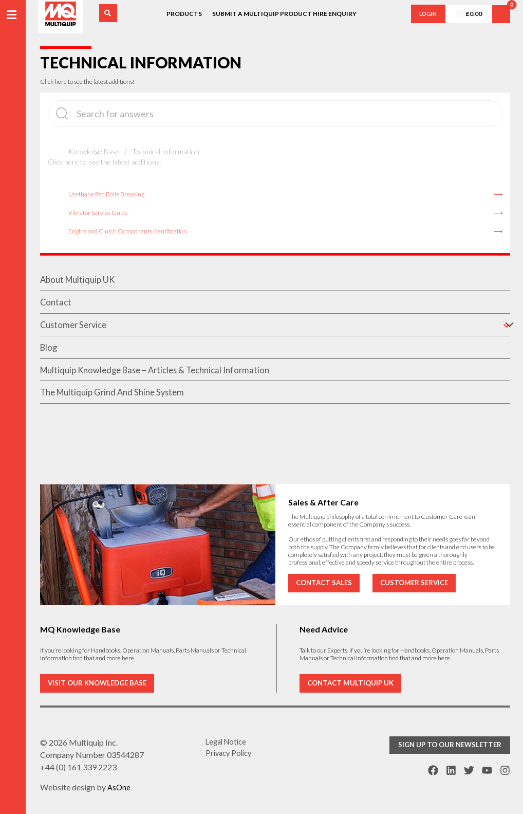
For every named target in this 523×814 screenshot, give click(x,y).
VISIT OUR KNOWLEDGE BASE (100, 682)
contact (56, 304)
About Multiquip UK (80, 280)
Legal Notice (228, 742)
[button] (460, 745)
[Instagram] (505, 770)
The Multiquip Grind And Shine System (117, 398)
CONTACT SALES (326, 581)
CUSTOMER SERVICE (419, 581)
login (425, 13)
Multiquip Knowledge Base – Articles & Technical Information (163, 375)
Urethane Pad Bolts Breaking (106, 194)
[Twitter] (469, 770)
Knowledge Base (93, 151)
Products (184, 13)
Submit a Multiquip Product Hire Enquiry (284, 13)
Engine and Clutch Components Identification (127, 231)
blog (49, 351)
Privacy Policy (231, 754)
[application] (505, 327)
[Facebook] (433, 770)
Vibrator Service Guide (98, 212)
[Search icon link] (110, 13)
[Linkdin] (451, 770)
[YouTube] (487, 770)
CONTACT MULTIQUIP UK (352, 682)
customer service (275, 327)
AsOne (119, 787)
